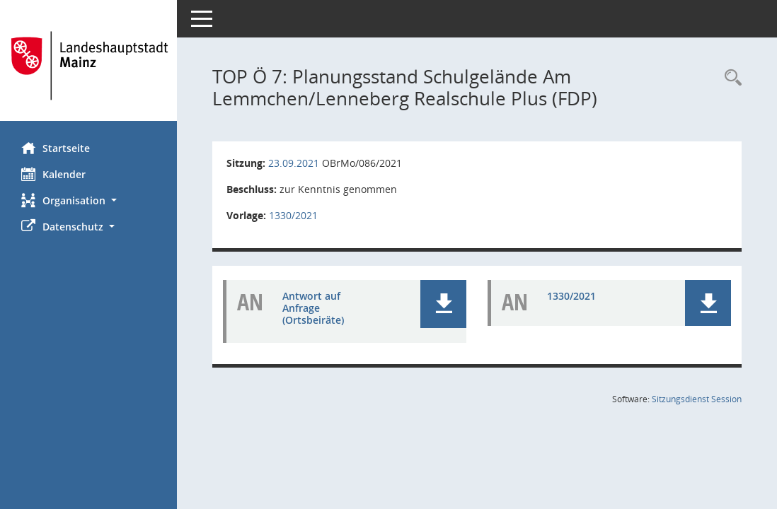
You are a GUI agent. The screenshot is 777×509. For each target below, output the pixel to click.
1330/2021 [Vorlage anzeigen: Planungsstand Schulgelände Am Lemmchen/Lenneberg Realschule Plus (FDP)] (293, 215)
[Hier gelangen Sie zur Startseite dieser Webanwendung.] (88, 66)
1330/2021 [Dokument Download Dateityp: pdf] (571, 296)
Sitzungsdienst (697, 399)
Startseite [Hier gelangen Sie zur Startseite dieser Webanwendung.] (55, 148)
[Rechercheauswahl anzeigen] (730, 78)
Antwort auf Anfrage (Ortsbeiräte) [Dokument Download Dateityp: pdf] (313, 308)
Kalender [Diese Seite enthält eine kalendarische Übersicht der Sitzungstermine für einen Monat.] (53, 174)
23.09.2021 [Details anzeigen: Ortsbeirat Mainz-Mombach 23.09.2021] (293, 163)
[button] (88, 200)
